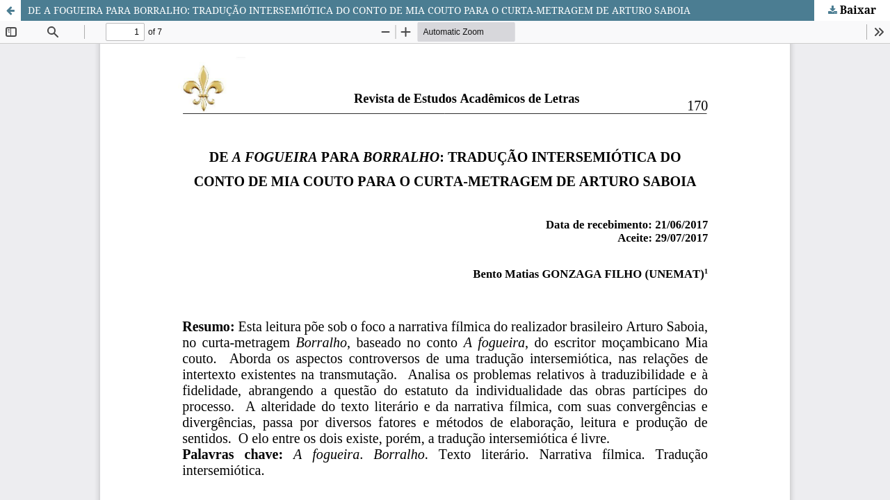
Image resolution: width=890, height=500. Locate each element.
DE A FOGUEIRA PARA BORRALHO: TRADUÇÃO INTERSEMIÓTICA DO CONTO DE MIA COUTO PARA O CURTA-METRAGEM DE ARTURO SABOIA (359, 10)
